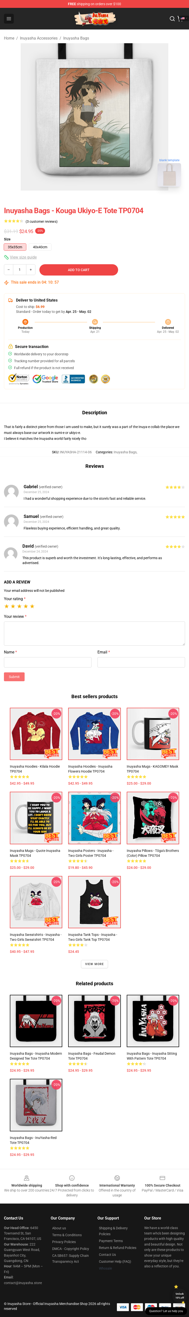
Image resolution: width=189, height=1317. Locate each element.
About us (59, 1228)
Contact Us (107, 1255)
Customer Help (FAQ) (115, 1261)
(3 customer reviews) (42, 221)
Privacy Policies (64, 1242)
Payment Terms (111, 1241)
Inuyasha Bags (76, 38)
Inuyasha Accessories (39, 38)
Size (7, 239)
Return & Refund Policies (117, 1248)
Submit (14, 677)
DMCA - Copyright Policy (70, 1249)
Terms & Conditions (67, 1235)
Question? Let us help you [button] (166, 1311)
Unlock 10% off (179, 1295)
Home (9, 38)
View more (94, 964)
